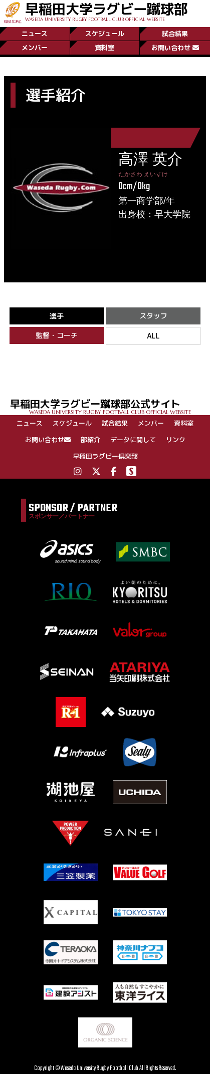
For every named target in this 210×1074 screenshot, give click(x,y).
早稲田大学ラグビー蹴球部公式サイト (110, 406)
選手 (57, 315)
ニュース (35, 33)
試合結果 (175, 33)
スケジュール (104, 33)
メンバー (35, 47)
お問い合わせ (175, 47)
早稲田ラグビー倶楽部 (105, 456)
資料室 (104, 47)
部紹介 (90, 439)
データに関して (133, 439)
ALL (153, 335)
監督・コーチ (57, 335)
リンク (175, 439)
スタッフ (153, 315)
